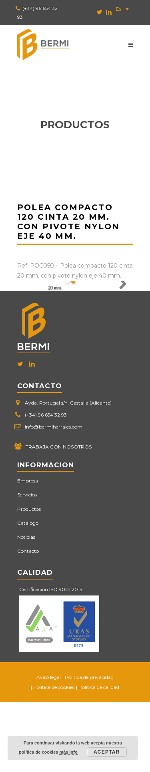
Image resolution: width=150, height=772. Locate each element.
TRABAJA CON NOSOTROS (59, 517)
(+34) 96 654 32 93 (46, 485)
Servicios (27, 565)
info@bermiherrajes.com (53, 497)
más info (68, 752)
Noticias (26, 607)
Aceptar (107, 752)
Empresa (27, 551)
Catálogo (27, 593)
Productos (29, 578)
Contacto (28, 621)
